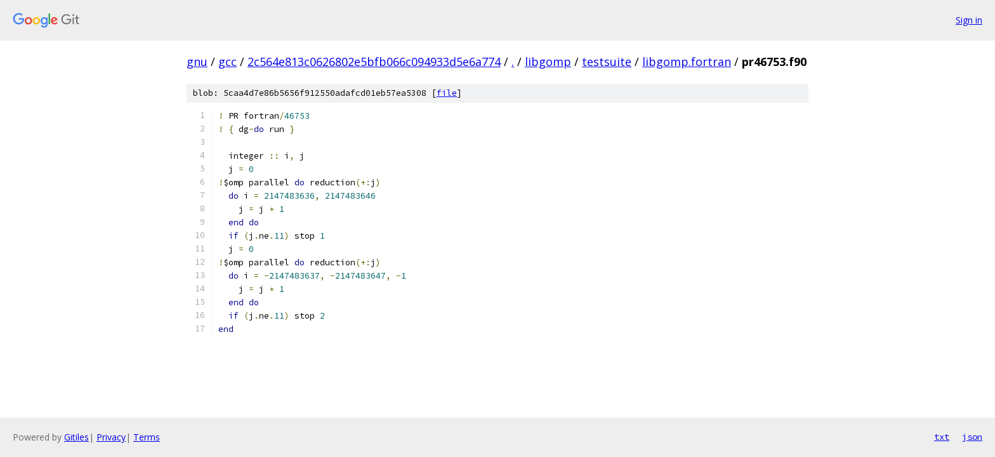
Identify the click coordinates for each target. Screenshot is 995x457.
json (972, 436)
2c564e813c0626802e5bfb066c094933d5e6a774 (374, 61)
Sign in (969, 20)
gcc (227, 61)
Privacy (111, 437)
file (447, 93)
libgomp (548, 61)
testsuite (606, 61)
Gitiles (76, 437)
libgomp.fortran (686, 61)
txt (941, 436)
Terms (146, 437)
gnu (197, 61)
